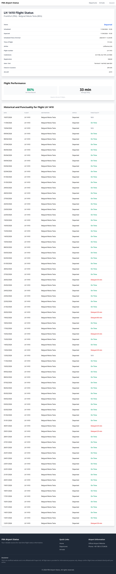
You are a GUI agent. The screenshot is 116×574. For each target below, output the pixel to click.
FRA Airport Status (10, 3)
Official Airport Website (96, 543)
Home (62, 543)
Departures (93, 3)
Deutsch (111, 3)
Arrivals (102, 3)
